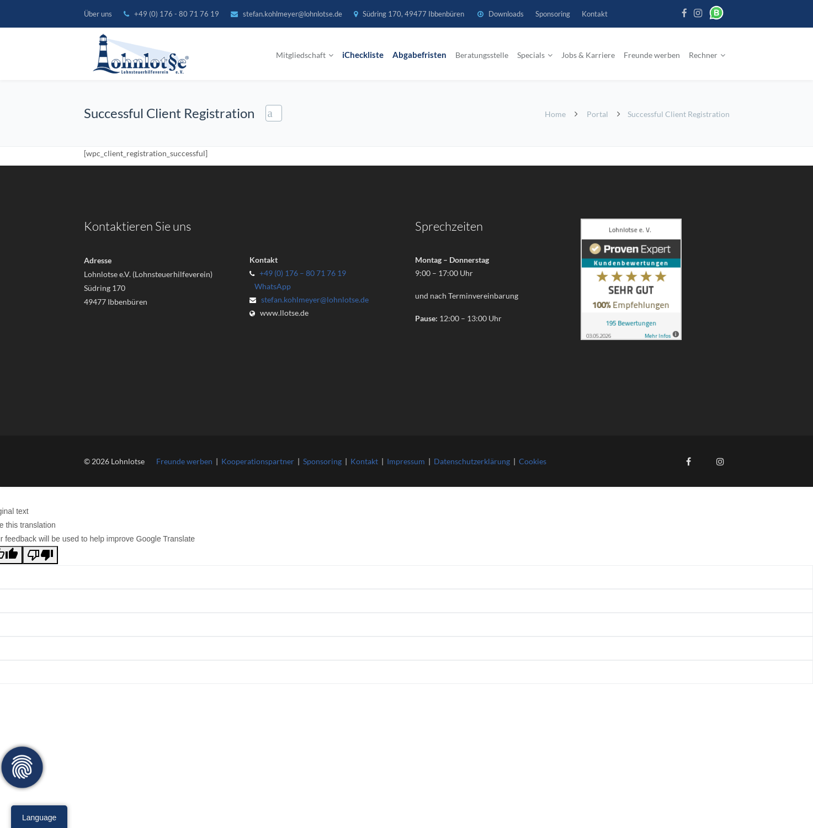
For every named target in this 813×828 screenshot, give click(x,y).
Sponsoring (552, 13)
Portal (597, 114)
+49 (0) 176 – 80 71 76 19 (302, 273)
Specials (531, 55)
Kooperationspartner (257, 461)
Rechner (703, 55)
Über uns (98, 13)
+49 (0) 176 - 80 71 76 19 (177, 13)
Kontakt (595, 13)
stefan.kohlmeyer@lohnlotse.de (292, 13)
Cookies (532, 461)
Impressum (406, 461)
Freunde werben (652, 55)
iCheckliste (363, 55)
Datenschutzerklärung (472, 461)
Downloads (506, 13)
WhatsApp (271, 286)
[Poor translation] (40, 555)
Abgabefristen (419, 55)
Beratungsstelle (481, 55)
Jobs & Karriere (588, 55)
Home (555, 114)
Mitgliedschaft (301, 55)
